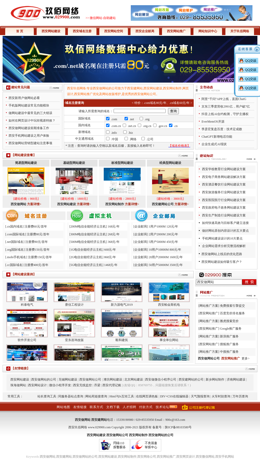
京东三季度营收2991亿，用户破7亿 (226, 106)
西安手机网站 (224, 456)
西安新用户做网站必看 (24, 98)
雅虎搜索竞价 (229, 321)
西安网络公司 (146, 456)
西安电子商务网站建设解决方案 (224, 177)
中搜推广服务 (229, 352)
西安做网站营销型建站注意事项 (30, 143)
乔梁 (97, 385)
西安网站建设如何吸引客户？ (222, 262)
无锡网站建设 (67, 379)
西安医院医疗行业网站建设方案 (224, 200)
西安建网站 (99, 420)
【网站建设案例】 (23, 274)
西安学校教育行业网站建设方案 (224, 169)
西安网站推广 (176, 31)
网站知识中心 (207, 31)
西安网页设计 (185, 456)
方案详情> (34, 204)
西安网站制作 (127, 456)
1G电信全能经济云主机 (86, 249)
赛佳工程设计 (74, 308)
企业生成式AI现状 (214, 144)
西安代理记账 (111, 385)
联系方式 (96, 407)
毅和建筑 (121, 343)
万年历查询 (240, 396)
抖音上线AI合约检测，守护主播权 (225, 114)
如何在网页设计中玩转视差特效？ (32, 120)
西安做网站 (82, 420)
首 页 (19, 31)
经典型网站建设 (170, 163)
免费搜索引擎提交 (232, 306)
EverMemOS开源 (213, 121)
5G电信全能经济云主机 (86, 265)
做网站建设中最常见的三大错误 (30, 113)
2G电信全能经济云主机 (86, 257)
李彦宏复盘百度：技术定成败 (222, 129)
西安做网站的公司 (43, 379)
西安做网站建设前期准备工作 (29, 128)
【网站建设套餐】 (23, 155)
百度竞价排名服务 (232, 313)
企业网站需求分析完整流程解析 (224, 246)
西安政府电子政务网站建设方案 (224, 207)
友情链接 (80, 407)
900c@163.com (175, 420)
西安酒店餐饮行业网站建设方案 (224, 184)
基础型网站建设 (74, 163)
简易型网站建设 (26, 163)
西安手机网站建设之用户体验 (29, 135)
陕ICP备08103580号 (178, 427)
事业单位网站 (169, 343)
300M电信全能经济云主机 (88, 234)
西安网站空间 (113, 31)
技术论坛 (162, 407)
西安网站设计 (37, 385)
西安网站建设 (51, 31)
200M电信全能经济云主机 (88, 226)
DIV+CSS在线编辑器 (174, 396)
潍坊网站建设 (112, 379)
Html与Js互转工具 (121, 396)
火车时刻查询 (221, 396)
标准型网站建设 (122, 163)
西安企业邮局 (144, 31)
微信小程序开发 (60, 385)
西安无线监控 (82, 385)
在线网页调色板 (147, 396)
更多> (246, 358)
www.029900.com (99, 427)
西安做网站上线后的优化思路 (222, 254)
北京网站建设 (133, 379)
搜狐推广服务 (229, 344)
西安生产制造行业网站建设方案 (224, 215)
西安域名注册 (82, 31)
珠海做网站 (18, 385)
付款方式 (146, 407)
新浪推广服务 (229, 336)
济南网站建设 (236, 379)
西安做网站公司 (90, 379)
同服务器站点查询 (70, 396)
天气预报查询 (200, 396)
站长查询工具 (46, 396)
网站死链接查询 (96, 396)
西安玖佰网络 (77, 427)
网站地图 (63, 407)
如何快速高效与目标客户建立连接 (225, 223)
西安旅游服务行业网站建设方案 (224, 192)
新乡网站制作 (215, 379)
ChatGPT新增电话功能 (217, 136)
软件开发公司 (27, 343)
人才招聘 (129, 407)
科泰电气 (27, 308)
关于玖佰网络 (239, 31)
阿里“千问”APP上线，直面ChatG (224, 99)
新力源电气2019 (122, 308)
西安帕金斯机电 (169, 308)
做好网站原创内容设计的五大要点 (225, 230)
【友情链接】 (20, 368)
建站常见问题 (20, 87)
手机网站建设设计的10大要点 (222, 238)
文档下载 (113, 407)
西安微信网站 (205, 456)
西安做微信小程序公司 (160, 379)
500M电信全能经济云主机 (88, 242)
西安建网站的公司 (191, 379)
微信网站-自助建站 (103, 18)
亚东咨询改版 (74, 343)
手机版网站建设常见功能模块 (29, 105)
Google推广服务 (231, 328)
